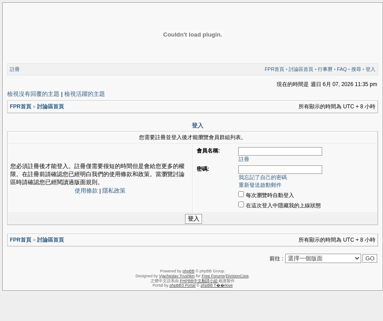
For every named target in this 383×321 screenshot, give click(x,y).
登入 (370, 69)
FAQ (342, 69)
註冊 (15, 69)
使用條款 (86, 190)
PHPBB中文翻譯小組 (199, 281)
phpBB (188, 271)
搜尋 (356, 69)
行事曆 (325, 69)
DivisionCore (237, 276)
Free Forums (213, 276)
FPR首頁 (274, 69)
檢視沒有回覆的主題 (33, 94)
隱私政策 (114, 190)
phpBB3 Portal (182, 285)
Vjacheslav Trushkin (177, 276)
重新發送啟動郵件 (260, 185)
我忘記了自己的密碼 (263, 177)
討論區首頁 (301, 69)
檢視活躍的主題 (84, 94)
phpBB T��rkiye (217, 285)
